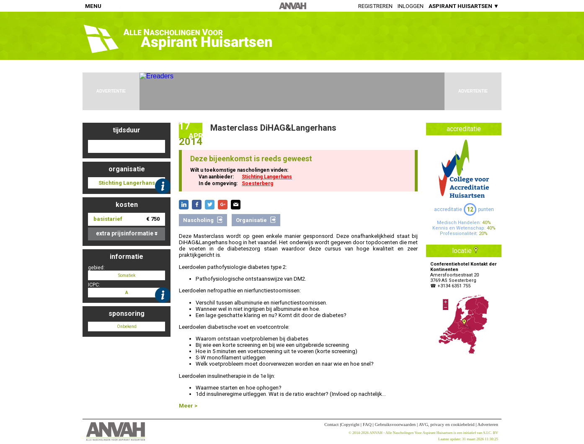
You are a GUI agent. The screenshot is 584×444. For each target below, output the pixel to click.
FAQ (367, 424)
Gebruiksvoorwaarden (395, 424)
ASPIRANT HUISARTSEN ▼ (464, 6)
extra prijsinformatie (127, 233)
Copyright (350, 424)
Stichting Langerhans (267, 177)
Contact (331, 424)
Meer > (188, 406)
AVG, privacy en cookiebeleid (446, 424)
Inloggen (411, 6)
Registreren (375, 6)
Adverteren (488, 424)
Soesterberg (257, 183)
